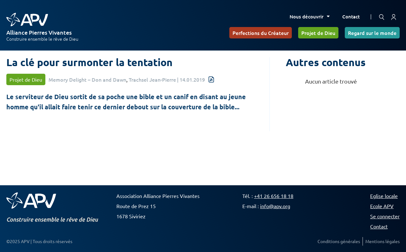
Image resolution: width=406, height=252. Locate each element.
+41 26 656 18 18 (273, 196)
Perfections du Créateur (260, 32)
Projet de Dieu (318, 32)
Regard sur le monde (372, 32)
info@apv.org (275, 206)
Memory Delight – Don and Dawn (87, 79)
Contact (351, 16)
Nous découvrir (310, 16)
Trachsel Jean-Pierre (152, 79)
